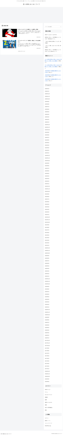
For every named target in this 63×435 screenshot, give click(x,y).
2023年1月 (47, 183)
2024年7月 (47, 137)
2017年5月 (47, 358)
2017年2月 (47, 366)
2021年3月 (47, 240)
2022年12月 (47, 186)
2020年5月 (47, 265)
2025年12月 (47, 93)
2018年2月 (47, 335)
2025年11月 (47, 96)
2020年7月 (47, 260)
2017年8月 (47, 350)
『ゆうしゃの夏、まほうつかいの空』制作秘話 (53, 46)
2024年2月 (47, 150)
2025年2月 (47, 119)
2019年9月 (47, 286)
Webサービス (47, 389)
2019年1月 (47, 307)
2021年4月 (47, 237)
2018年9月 (47, 317)
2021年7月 (47, 229)
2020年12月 (47, 247)
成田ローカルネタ (48, 402)
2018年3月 (47, 332)
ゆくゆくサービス (48, 394)
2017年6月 (47, 355)
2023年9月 (47, 163)
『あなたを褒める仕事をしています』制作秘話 (53, 42)
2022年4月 (47, 206)
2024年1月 (47, 152)
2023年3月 (47, 178)
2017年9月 (47, 348)
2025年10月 (47, 98)
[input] (53, 27)
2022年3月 (47, 209)
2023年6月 (47, 170)
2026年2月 (47, 88)
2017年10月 (47, 345)
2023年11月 (47, 158)
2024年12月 (47, 124)
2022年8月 (47, 196)
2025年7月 (47, 106)
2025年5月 (47, 111)
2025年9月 (47, 101)
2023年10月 (47, 160)
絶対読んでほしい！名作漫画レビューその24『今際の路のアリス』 (53, 38)
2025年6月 (47, 109)
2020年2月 (47, 273)
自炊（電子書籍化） (49, 407)
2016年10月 (47, 376)
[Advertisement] (31, 15)
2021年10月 (47, 222)
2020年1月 (47, 276)
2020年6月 (47, 263)
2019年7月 (47, 291)
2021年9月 (47, 224)
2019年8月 (47, 289)
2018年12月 (47, 309)
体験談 (46, 397)
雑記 (46, 410)
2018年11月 (47, 312)
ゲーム (46, 392)
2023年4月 (47, 176)
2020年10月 (47, 253)
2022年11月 (47, 188)
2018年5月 (47, 327)
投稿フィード (47, 420)
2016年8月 (47, 381)
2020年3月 (47, 271)
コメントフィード (48, 423)
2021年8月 (47, 227)
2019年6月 (47, 294)
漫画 (46, 404)
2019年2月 (47, 304)
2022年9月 (47, 194)
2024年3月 (47, 147)
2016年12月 (47, 371)
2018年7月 (47, 322)
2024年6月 (47, 140)
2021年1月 (47, 245)
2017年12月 (47, 340)
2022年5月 (47, 204)
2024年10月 (47, 129)
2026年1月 (47, 91)
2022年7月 (47, 199)
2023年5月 (47, 173)
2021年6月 (47, 232)
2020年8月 (47, 258)
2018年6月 (47, 325)
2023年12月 (47, 155)
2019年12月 (47, 278)
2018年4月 (47, 330)
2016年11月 (47, 373)
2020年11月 (47, 250)
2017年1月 (47, 368)
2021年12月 (47, 217)
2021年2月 (47, 242)
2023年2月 (47, 181)
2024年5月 (47, 142)
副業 (46, 399)
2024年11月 (47, 127)
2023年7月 (47, 168)
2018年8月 (47, 319)
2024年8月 (47, 134)
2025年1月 (47, 122)
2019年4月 (47, 299)
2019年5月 (47, 296)
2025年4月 (47, 114)
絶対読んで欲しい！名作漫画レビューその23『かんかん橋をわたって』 (53, 50)
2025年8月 (47, 104)
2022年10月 (47, 191)
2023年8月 (47, 165)
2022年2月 (47, 211)
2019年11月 (47, 281)
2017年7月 (47, 353)
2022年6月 (47, 201)
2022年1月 (47, 214)
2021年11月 (47, 219)
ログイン (47, 418)
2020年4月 (47, 268)
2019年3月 (47, 301)
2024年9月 (47, 132)
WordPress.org (48, 425)
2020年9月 (47, 255)
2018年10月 (47, 314)
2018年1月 (47, 337)
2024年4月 (47, 145)
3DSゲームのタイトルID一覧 (50, 34)
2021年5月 (47, 235)
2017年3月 (47, 363)
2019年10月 (47, 283)
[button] (61, 26)
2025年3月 (47, 116)
